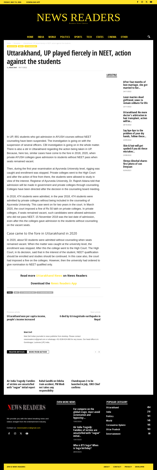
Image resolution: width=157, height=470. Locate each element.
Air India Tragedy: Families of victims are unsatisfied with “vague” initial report (21, 384)
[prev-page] (95, 352)
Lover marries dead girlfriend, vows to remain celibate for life (135, 100)
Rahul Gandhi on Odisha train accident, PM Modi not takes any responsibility (51, 385)
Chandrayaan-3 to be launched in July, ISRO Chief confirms (85, 384)
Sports (78, 37)
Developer (139, 467)
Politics (65, 37)
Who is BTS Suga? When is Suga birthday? (85, 446)
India (41, 37)
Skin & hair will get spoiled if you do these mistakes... (135, 148)
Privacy (128, 467)
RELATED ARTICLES (17, 351)
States (99, 37)
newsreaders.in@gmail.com (28, 428)
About (107, 467)
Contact (117, 467)
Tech (89, 37)
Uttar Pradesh (113, 429)
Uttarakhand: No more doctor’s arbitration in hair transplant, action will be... (135, 116)
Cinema (112, 37)
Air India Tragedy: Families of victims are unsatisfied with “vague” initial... (86, 431)
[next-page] (99, 352)
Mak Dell (13, 67)
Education (17, 43)
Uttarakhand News (49, 276)
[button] (149, 37)
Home (30, 37)
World (52, 37)
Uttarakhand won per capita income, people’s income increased (26, 318)
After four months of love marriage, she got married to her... (135, 84)
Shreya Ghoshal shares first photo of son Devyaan (135, 163)
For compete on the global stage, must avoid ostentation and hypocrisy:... (86, 413)
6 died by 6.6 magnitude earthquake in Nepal (80, 318)
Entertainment (113, 433)
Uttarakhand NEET (28, 292)
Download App (33, 2)
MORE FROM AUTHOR (38, 351)
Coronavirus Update (116, 425)
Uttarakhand (30, 46)
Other (124, 37)
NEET (16, 292)
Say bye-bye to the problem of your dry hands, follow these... (134, 133)
